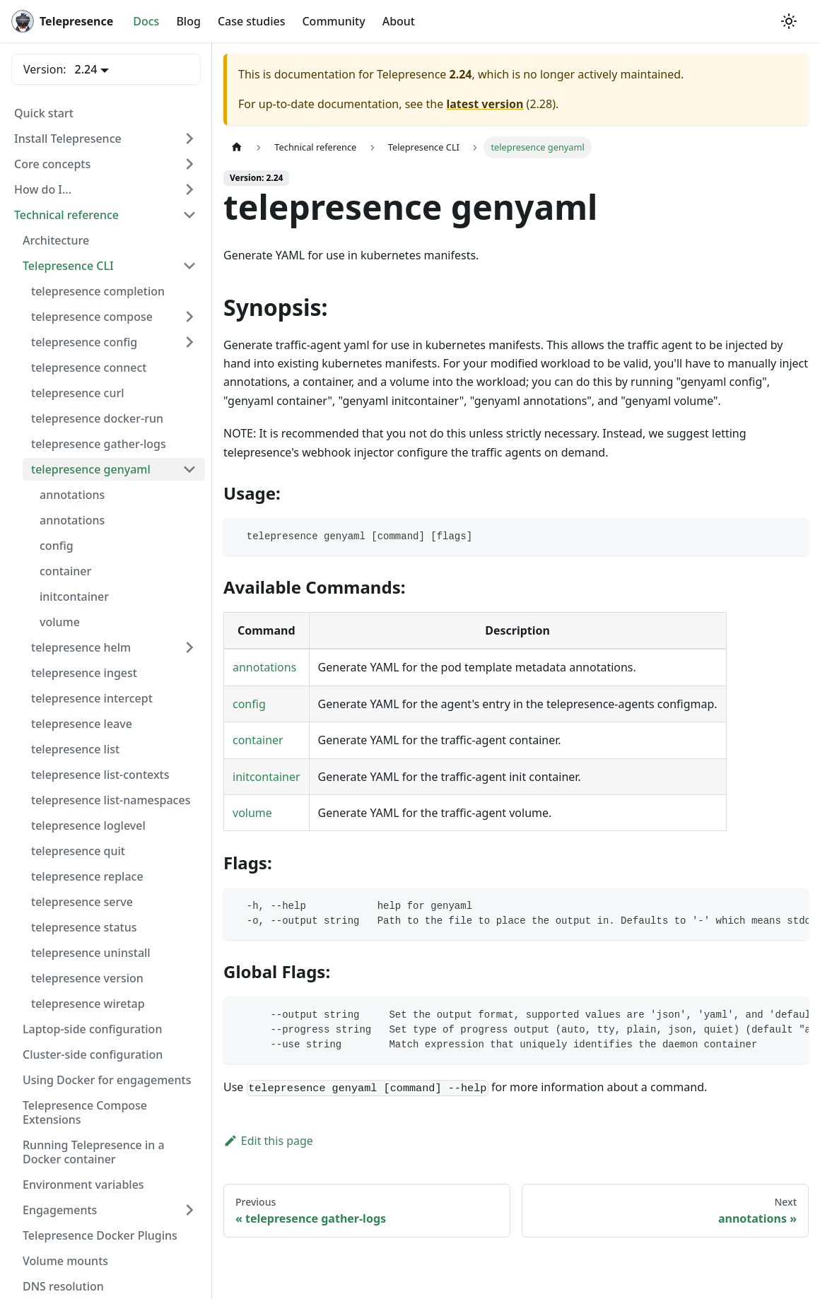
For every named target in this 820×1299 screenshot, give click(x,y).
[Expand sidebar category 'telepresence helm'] (189, 647)
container (258, 740)
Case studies (252, 21)
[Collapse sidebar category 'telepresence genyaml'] (189, 469)
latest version (484, 104)
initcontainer (266, 776)
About (398, 21)
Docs (146, 21)
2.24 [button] (86, 69)
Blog (188, 21)
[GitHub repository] (769, 21)
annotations (264, 667)
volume (252, 813)
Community (333, 21)
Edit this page (268, 1140)
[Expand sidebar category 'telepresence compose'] (189, 316)
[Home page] (236, 147)
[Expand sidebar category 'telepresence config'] (189, 342)
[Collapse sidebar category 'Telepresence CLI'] (189, 265)
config (249, 704)
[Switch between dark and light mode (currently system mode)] (789, 21)
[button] (105, 138)
